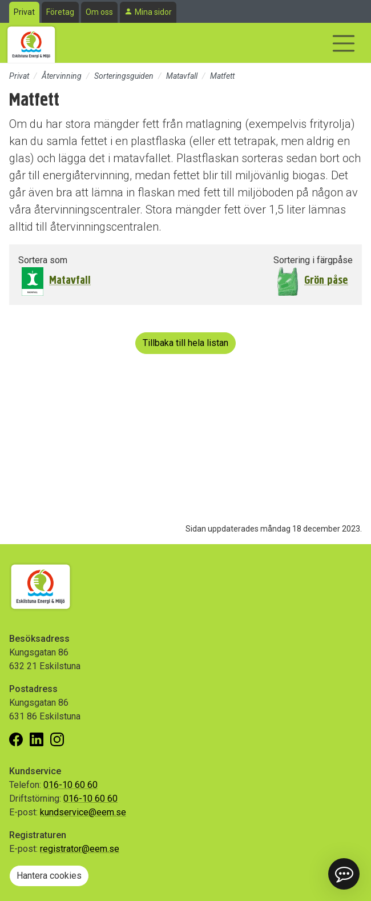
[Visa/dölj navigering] (343, 43)
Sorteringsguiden (124, 76)
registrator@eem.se (79, 848)
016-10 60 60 (70, 784)
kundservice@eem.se (83, 812)
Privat (24, 12)
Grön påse (326, 280)
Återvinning (62, 76)
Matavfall (181, 76)
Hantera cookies (49, 875)
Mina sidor (153, 12)
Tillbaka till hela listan (185, 342)
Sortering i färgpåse (313, 260)
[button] (344, 874)
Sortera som (42, 260)
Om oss (99, 12)
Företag (60, 12)
